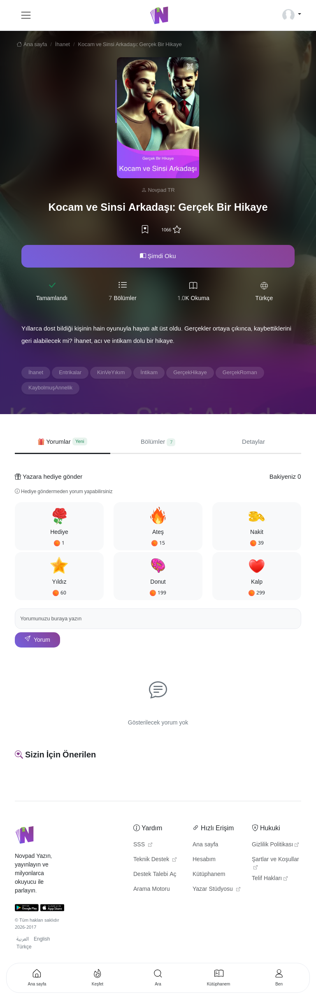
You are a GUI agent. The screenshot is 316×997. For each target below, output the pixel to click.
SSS (142, 844)
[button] (59, 526)
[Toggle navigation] (26, 15)
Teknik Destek (155, 859)
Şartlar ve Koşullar (275, 861)
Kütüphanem (209, 874)
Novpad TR (161, 190)
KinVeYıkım (111, 372)
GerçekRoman (240, 372)
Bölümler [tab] (158, 441)
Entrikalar (70, 372)
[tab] (62, 442)
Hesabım (204, 859)
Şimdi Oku (158, 256)
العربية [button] (22, 939)
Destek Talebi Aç (155, 874)
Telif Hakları (270, 878)
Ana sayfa (31, 44)
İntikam (149, 372)
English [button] (42, 939)
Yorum (37, 640)
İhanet (62, 44)
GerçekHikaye (190, 372)
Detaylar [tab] (253, 441)
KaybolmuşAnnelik (50, 388)
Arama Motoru (151, 889)
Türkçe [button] (24, 947)
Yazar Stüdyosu (216, 889)
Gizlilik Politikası (275, 844)
